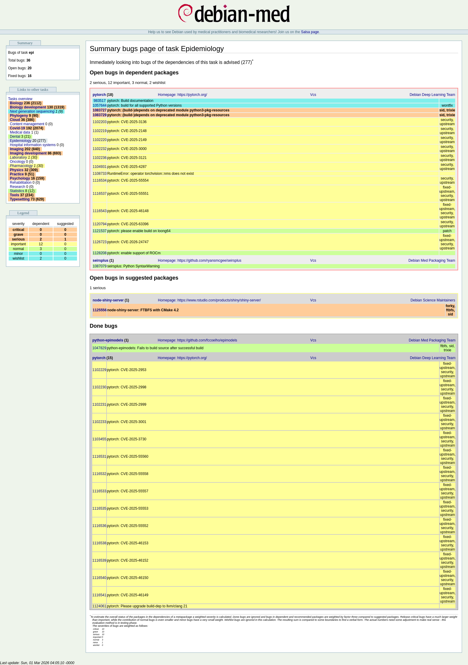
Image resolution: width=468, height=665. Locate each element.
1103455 (99, 439)
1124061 (99, 606)
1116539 (99, 560)
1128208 (100, 253)
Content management (27, 124)
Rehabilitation (21, 182)
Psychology (20, 178)
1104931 (100, 167)
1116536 (99, 526)
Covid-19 (17, 128)
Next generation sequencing (32, 111)
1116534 (100, 180)
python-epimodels (107, 340)
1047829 (99, 348)
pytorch (99, 95)
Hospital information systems (33, 145)
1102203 (100, 122)
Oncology (17, 162)
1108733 (100, 173)
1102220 (100, 140)
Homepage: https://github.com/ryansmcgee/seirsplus (199, 260)
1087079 (100, 266)
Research (17, 187)
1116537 (100, 193)
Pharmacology (21, 166)
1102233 (99, 422)
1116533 (99, 491)
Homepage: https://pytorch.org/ (182, 95)
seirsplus (100, 260)
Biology (16, 103)
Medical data (20, 132)
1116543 (100, 211)
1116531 (99, 456)
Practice (17, 174)
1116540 (99, 578)
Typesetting (20, 199)
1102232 (100, 149)
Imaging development (28, 153)
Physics (16, 170)
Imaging (17, 149)
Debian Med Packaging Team (431, 260)
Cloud (15, 120)
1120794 (100, 224)
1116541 (99, 595)
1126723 (100, 242)
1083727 (100, 110)
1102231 (99, 404)
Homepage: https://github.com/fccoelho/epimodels (197, 340)
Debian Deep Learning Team (432, 95)
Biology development (28, 107)
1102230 (99, 387)
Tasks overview (20, 99)
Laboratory (18, 157)
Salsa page (310, 32)
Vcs (313, 95)
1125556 (100, 310)
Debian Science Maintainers (433, 300)
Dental (15, 136)
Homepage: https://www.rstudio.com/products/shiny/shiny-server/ (209, 300)
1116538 (99, 543)
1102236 (100, 158)
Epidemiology (20, 141)
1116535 (99, 508)
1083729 (100, 115)
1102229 (99, 370)
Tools (14, 195)
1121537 (100, 231)
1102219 (100, 131)
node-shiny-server (108, 300)
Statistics (17, 191)
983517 (100, 101)
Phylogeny (19, 116)
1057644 (100, 105)
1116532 (99, 474)
